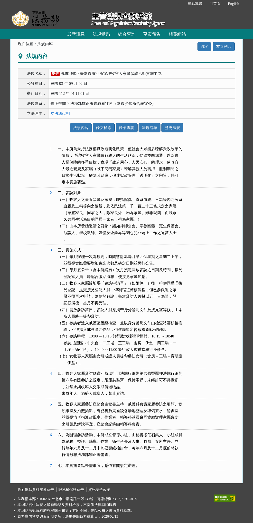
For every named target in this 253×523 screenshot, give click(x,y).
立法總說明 (60, 113)
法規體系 (101, 34)
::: (179, 4)
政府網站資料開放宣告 (36, 490)
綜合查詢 (126, 34)
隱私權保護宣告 (71, 490)
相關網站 (177, 34)
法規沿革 (149, 128)
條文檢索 (104, 128)
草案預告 (152, 34)
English (233, 4)
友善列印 (224, 46)
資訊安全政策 (99, 490)
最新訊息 (76, 34)
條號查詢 (126, 128)
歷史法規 (172, 128)
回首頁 (215, 4)
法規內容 (81, 128)
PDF (204, 46)
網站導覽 (195, 4)
